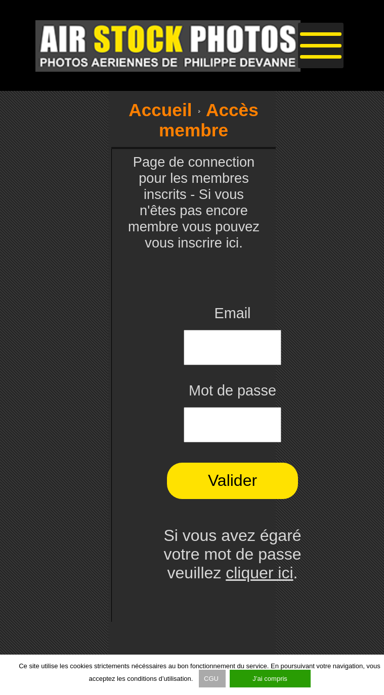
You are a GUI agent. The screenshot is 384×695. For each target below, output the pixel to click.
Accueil (160, 110)
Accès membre (209, 120)
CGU (212, 678)
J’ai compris (269, 678)
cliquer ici (259, 573)
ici (232, 243)
